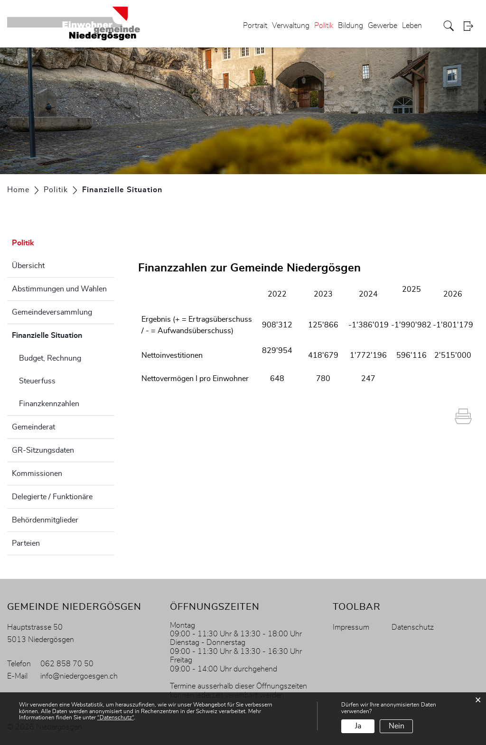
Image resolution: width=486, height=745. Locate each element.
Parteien (26, 543)
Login (471, 26)
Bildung (350, 25)
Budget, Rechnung (50, 358)
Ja (358, 726)
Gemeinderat (33, 427)
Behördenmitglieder (45, 520)
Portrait (255, 25)
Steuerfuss (37, 381)
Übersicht (28, 266)
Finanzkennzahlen (49, 404)
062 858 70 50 (66, 664)
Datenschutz (413, 627)
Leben (412, 25)
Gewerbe (382, 25)
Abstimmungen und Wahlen (59, 289)
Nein (396, 726)
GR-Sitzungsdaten (43, 450)
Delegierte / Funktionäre (52, 497)
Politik (323, 25)
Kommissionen (37, 473)
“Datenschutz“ (115, 717)
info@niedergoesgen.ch (79, 676)
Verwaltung (290, 25)
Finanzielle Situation (63, 334)
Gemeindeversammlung (52, 312)
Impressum (351, 627)
